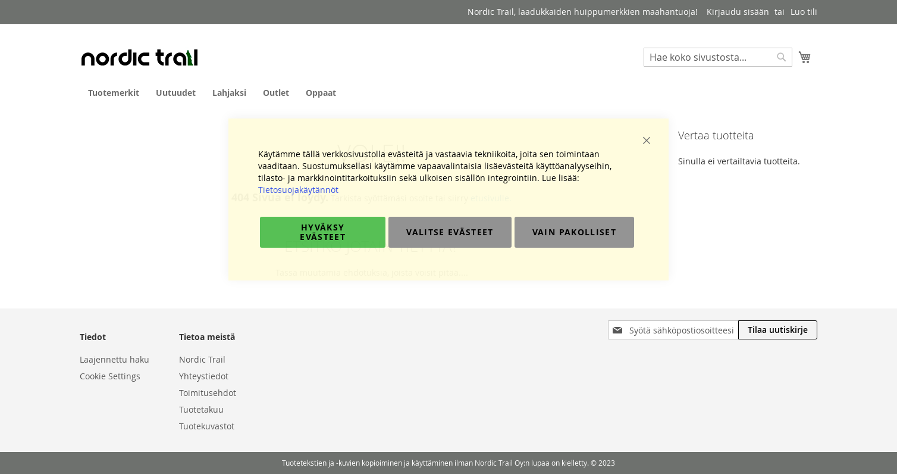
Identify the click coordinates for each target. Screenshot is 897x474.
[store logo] (139, 57)
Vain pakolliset (574, 232)
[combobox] (718, 57)
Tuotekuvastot (206, 426)
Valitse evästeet (450, 232)
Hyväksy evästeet (323, 232)
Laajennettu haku (114, 359)
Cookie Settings (110, 376)
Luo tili (804, 11)
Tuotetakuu (201, 409)
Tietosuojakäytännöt (298, 189)
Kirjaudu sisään (738, 11)
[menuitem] (114, 92)
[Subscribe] (777, 329)
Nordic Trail (202, 359)
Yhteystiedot (203, 376)
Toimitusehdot (207, 392)
